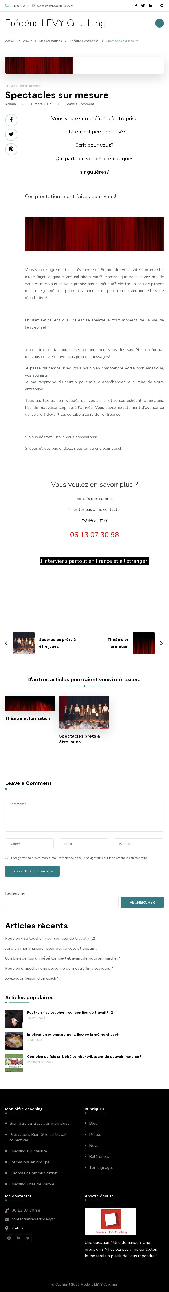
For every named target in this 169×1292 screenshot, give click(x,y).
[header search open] (162, 6)
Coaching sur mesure (28, 1151)
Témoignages (101, 1167)
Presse (95, 1134)
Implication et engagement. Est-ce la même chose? (73, 1034)
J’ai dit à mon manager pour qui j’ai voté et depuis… (51, 948)
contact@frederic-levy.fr (33, 1219)
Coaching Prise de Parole (31, 1184)
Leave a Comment (80, 104)
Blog (93, 1123)
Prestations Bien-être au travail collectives (37, 1137)
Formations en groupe (30, 1162)
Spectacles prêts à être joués (79, 739)
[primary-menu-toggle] (159, 23)
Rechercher (15, 893)
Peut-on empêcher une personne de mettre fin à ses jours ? (59, 968)
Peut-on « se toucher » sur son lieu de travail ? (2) (50, 938)
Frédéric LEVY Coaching (55, 23)
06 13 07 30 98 (26, 1210)
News (94, 1145)
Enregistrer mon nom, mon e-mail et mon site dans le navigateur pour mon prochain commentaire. (79, 858)
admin (10, 104)
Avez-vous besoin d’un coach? (31, 978)
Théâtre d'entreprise (23, 86)
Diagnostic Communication (33, 1173)
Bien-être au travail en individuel (39, 1123)
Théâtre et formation (27, 718)
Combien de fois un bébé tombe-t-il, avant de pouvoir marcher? (62, 958)
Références (99, 1156)
